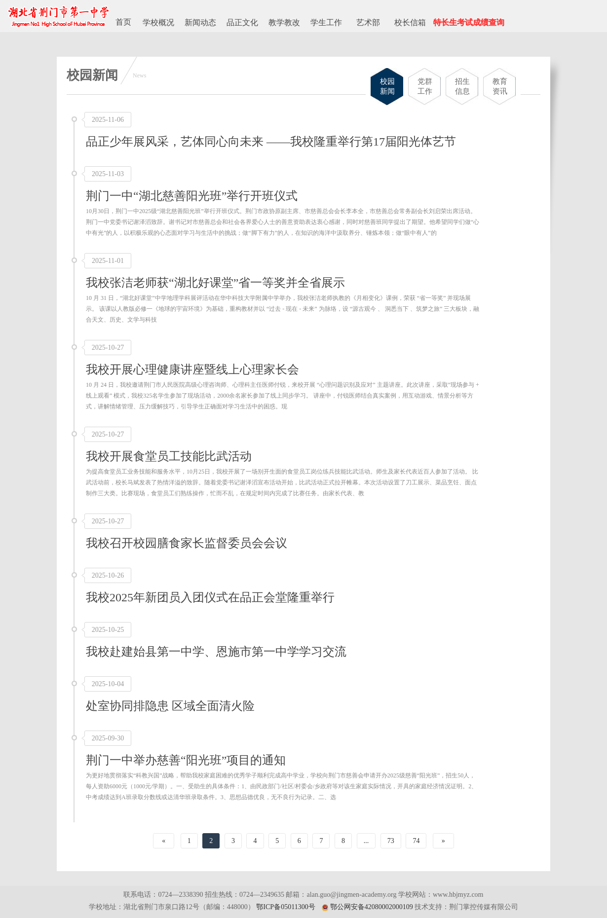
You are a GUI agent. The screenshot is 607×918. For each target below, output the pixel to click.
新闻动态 (200, 22)
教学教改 (284, 22)
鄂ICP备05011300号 (285, 907)
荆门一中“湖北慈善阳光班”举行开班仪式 (192, 195)
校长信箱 (410, 22)
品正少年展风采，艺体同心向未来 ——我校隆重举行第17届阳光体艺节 (271, 141)
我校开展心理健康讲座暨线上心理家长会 (192, 369)
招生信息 (462, 86)
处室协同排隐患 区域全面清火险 (170, 705)
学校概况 (158, 22)
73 (390, 841)
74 (416, 841)
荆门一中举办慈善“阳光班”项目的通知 (186, 760)
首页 (123, 22)
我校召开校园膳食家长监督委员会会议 (186, 543)
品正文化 (242, 22)
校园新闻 (387, 86)
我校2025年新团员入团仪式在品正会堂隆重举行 (210, 597)
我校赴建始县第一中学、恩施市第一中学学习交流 (216, 651)
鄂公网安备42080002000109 (371, 907)
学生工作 (326, 22)
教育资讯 (500, 86)
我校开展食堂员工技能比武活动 (169, 456)
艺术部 (368, 22)
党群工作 (424, 86)
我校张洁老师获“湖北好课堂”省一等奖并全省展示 (215, 282)
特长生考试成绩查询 (468, 22)
